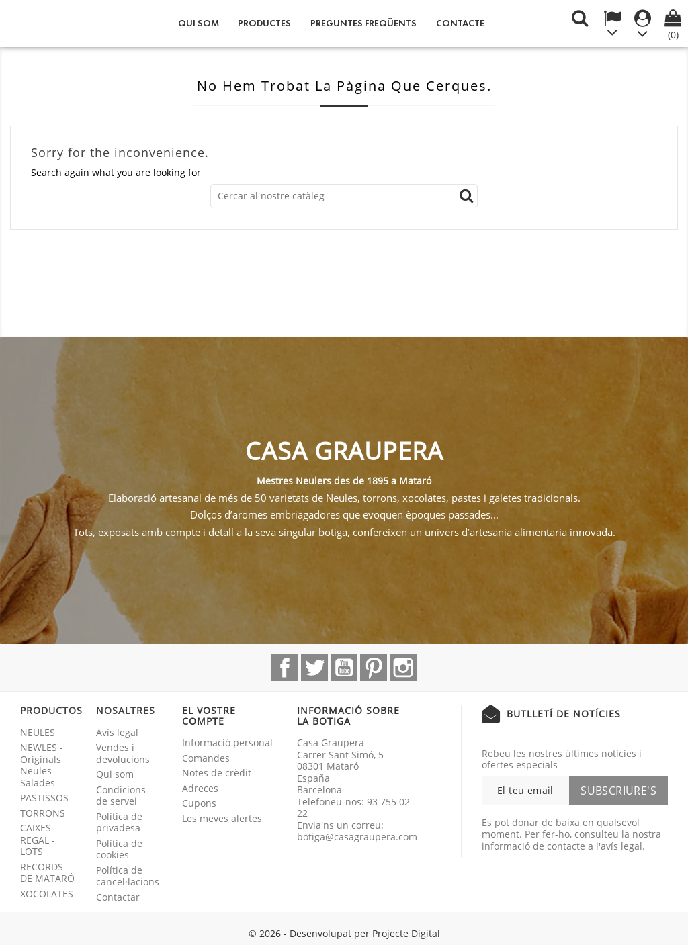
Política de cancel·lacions (127, 876)
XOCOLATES (46, 893)
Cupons (199, 803)
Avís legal (117, 732)
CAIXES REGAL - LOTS (37, 839)
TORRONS (42, 813)
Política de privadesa (119, 822)
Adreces (200, 788)
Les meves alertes (222, 818)
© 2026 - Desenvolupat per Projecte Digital (344, 933)
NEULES (37, 732)
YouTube (344, 667)
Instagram (403, 667)
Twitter (314, 667)
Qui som (198, 23)
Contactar (118, 897)
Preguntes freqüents (363, 23)
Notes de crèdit (216, 772)
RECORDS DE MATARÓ (47, 872)
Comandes (206, 758)
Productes (264, 23)
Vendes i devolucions (123, 753)
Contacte (460, 23)
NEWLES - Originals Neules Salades (41, 765)
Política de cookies (119, 849)
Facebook (284, 667)
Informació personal (227, 742)
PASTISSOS (44, 797)
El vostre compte (209, 715)
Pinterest (373, 667)
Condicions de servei (121, 795)
